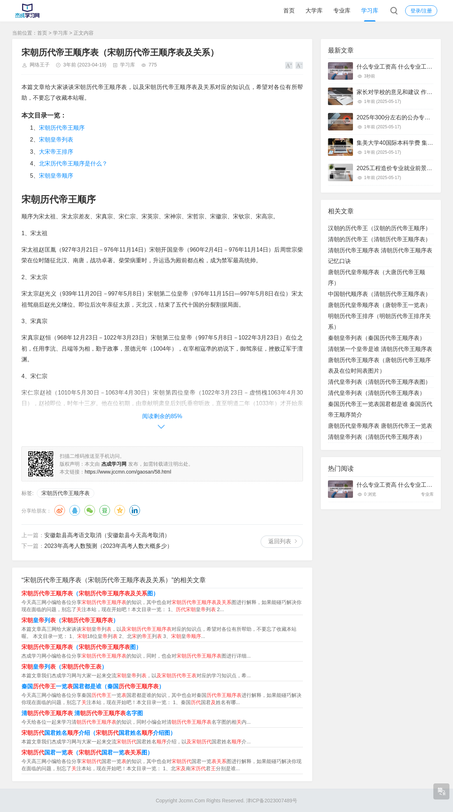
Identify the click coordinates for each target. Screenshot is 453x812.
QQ (74, 510)
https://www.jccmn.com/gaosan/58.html (128, 472)
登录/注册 (421, 11)
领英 (134, 510)
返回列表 (279, 541)
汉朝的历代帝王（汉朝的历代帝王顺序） (379, 228)
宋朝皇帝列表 (56, 140)
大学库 (314, 11)
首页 (289, 11)
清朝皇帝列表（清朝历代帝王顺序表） (376, 437)
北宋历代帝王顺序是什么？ (73, 163)
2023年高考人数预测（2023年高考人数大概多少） (108, 546)
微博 (59, 510)
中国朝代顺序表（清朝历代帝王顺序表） (379, 294)
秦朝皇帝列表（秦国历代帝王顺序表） (376, 338)
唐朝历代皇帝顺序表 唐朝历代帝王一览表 (380, 426)
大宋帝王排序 (56, 152)
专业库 (341, 11)
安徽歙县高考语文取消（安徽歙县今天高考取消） (107, 535)
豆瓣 (104, 510)
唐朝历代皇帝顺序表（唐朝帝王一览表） (379, 305)
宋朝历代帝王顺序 (62, 128)
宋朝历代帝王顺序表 (65, 493)
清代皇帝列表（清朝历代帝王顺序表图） (379, 382)
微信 (89, 510)
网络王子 (40, 65)
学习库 (369, 11)
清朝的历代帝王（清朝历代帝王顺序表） (379, 239)
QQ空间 (119, 510)
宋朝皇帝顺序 (56, 176)
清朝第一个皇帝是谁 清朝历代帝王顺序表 (380, 349)
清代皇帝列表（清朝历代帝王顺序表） (376, 393)
